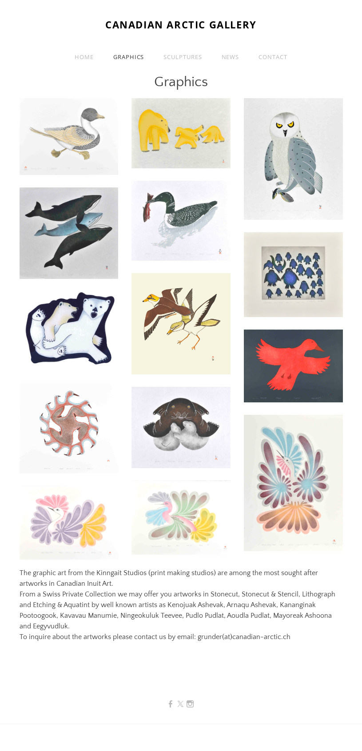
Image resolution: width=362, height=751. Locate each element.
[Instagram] (190, 704)
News (230, 57)
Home (84, 57)
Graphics (128, 57)
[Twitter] (180, 704)
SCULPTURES (182, 57)
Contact (273, 57)
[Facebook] (170, 704)
